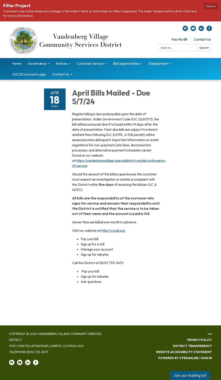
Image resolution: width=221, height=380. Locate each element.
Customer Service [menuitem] (90, 63)
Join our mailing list (190, 375)
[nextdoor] (185, 30)
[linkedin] (201, 30)
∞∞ (210, 334)
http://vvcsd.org (113, 230)
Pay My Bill (179, 39)
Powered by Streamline (178, 358)
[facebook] (209, 30)
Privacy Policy (199, 340)
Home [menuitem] (16, 63)
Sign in (206, 358)
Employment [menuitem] (158, 63)
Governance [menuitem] (37, 63)
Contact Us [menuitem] (60, 74)
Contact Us (202, 39)
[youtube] (193, 30)
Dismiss (211, 6)
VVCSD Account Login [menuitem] (29, 74)
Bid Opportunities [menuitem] (126, 63)
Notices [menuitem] (61, 63)
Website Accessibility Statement (184, 352)
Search (204, 48)
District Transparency (192, 346)
